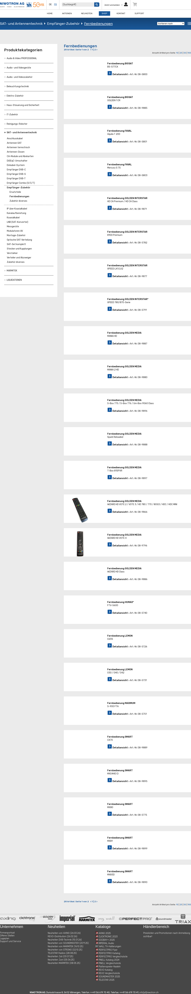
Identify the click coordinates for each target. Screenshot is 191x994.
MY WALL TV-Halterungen (108, 946)
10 (177, 53)
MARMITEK (10, 270)
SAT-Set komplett (16, 244)
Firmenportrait (7, 932)
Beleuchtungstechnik (16, 86)
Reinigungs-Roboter (15, 124)
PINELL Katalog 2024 (109, 960)
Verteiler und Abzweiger (19, 257)
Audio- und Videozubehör (18, 77)
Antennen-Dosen (16, 152)
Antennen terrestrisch (18, 147)
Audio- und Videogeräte (17, 67)
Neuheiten (86, 13)
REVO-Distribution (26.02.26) (62, 936)
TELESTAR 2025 (106, 980)
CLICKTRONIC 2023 (108, 936)
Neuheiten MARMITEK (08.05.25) (64, 963)
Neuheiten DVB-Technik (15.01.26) (65, 939)
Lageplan (4, 938)
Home (50, 13)
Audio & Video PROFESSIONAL (20, 58)
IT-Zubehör (11, 114)
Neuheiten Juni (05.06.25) (61, 959)
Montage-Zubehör (16, 235)
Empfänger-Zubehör (63, 24)
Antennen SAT (14, 143)
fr (55, 4)
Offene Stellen (7, 935)
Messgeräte (13, 226)
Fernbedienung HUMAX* (120, 602)
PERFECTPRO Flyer (108, 950)
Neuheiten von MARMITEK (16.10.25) (65, 946)
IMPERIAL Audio (106, 943)
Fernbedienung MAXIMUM (121, 703)
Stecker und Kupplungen (19, 248)
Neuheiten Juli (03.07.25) (60, 956)
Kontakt (121, 13)
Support (139, 13)
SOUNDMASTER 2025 (109, 976)
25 (181, 53)
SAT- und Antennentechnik (21, 24)
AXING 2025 (105, 933)
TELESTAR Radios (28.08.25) (62, 953)
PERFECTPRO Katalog (109, 953)
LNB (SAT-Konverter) (17, 222)
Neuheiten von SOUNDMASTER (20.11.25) (68, 943)
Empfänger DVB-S (16, 174)
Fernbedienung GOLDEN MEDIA (124, 333)
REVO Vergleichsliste (109, 973)
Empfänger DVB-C (16, 169)
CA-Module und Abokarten (20, 156)
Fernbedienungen (98, 24)
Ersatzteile (15, 192)
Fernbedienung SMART (120, 736)
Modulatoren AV (15, 231)
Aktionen (67, 13)
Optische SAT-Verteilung (19, 239)
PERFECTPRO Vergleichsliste (113, 956)
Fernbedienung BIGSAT (120, 63)
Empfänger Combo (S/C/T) (21, 183)
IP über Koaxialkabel (17, 208)
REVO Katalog (106, 970)
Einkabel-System (16, 165)
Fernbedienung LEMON (120, 636)
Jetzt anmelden (116, 5)
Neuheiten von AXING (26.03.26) (64, 933)
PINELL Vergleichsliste (110, 963)
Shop (104, 13)
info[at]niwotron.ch (149, 992)
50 (185, 53)
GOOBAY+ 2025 (107, 940)
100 (189, 53)
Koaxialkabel (13, 217)
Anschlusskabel (15, 138)
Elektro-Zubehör (14, 95)
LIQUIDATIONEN (13, 280)
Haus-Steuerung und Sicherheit (21, 105)
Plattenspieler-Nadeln (109, 966)
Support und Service (10, 941)
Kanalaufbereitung (16, 213)
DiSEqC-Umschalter (17, 160)
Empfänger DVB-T (16, 178)
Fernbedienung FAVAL (119, 131)
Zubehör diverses (18, 201)
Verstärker (12, 253)
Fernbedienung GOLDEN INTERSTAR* (127, 299)
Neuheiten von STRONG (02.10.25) (65, 949)
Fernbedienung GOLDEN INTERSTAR (127, 198)
